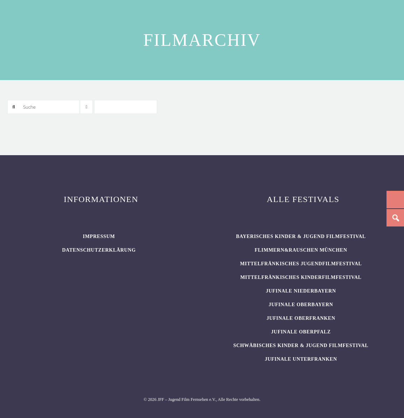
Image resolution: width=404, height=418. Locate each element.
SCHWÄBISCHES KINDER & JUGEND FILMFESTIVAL (300, 345)
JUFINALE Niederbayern (301, 291)
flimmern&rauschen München (301, 250)
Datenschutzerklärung (99, 250)
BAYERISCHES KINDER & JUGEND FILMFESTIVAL (301, 236)
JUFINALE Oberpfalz (301, 331)
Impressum (99, 236)
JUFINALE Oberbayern (301, 304)
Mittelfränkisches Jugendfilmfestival (301, 263)
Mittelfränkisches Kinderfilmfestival (301, 277)
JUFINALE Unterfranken (301, 359)
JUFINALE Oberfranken (301, 318)
